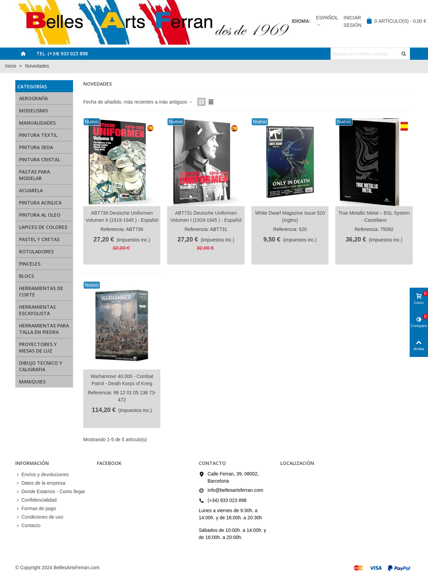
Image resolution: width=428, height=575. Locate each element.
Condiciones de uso (39, 517)
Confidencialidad (36, 500)
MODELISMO (33, 110)
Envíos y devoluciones (42, 474)
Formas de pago (35, 508)
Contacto (27, 525)
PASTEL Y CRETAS (39, 239)
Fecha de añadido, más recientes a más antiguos (138, 102)
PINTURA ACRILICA (40, 202)
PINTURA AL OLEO (39, 215)
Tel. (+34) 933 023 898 (62, 53)
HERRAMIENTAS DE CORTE (41, 291)
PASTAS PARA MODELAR (34, 174)
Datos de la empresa (40, 483)
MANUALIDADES (37, 123)
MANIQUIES (32, 381)
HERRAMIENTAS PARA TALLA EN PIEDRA (44, 328)
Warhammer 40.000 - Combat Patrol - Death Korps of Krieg (121, 380)
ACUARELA (31, 190)
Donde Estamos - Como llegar (50, 491)
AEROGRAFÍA (33, 98)
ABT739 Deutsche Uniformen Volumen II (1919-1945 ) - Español (122, 216)
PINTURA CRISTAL (39, 159)
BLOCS (26, 276)
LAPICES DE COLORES (43, 227)
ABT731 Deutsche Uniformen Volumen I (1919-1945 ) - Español (206, 216)
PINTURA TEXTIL (38, 135)
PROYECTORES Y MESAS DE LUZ (38, 347)
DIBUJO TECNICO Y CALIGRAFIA (40, 366)
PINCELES (29, 263)
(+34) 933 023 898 (227, 500)
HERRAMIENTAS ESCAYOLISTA (37, 310)
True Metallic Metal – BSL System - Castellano (374, 216)
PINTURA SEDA (36, 147)
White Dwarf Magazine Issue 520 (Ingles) (290, 216)
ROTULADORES (36, 251)
